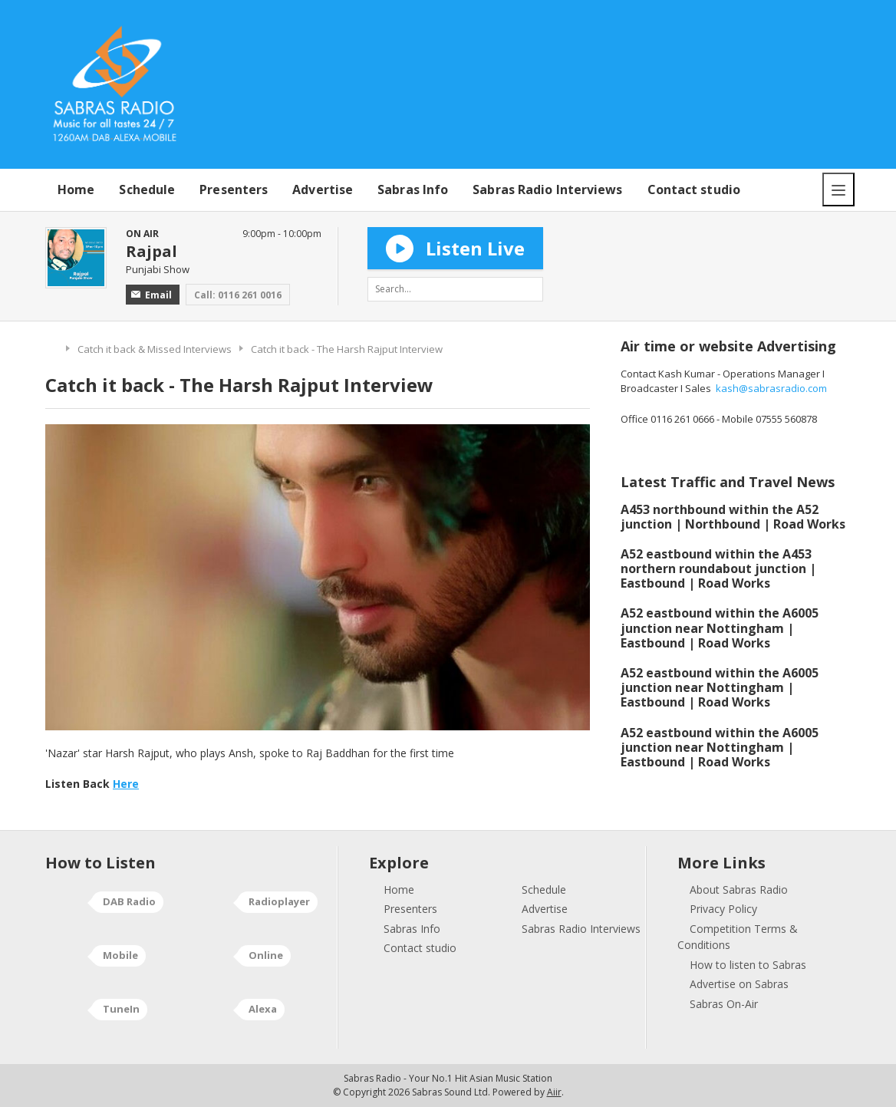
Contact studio (693, 189)
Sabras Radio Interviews (547, 189)
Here (126, 783)
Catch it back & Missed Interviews (154, 349)
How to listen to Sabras (748, 964)
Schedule (147, 189)
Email (151, 294)
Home (76, 189)
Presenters (233, 189)
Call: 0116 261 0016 (238, 294)
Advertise (322, 189)
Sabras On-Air (724, 1004)
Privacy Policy (723, 908)
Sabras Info (412, 189)
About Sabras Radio (739, 889)
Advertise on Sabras (739, 984)
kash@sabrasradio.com (771, 388)
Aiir (554, 1092)
